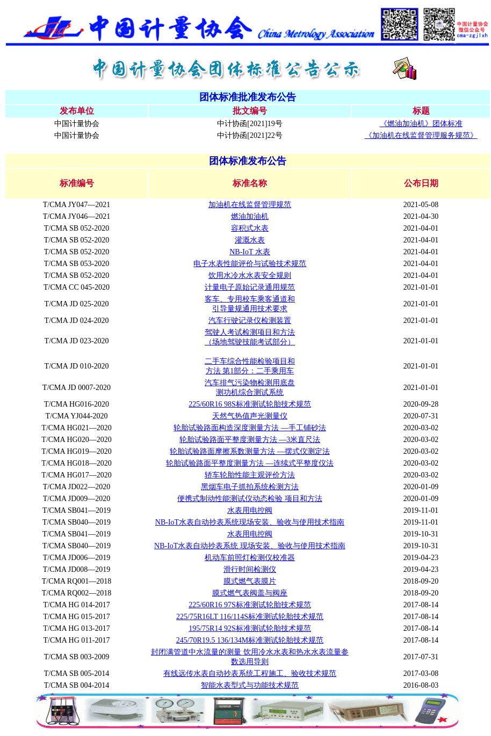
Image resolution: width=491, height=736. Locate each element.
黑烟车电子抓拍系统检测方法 (250, 487)
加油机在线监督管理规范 (249, 205)
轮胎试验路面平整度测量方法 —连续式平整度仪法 (250, 463)
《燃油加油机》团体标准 (421, 124)
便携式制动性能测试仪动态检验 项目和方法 (249, 499)
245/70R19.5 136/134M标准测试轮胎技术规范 (250, 640)
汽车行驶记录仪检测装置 (249, 321)
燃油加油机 (250, 216)
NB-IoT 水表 (249, 252)
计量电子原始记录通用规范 (250, 287)
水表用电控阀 (249, 510)
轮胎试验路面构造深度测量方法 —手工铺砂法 (250, 428)
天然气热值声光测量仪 (249, 416)
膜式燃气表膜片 (249, 581)
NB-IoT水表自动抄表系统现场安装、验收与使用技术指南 (249, 522)
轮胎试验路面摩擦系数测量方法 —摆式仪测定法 (250, 451)
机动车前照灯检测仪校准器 (250, 558)
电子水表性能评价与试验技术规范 (249, 264)
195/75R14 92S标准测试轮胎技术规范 (250, 628)
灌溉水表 (250, 240)
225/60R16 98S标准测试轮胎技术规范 (250, 404)
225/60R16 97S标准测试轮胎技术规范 (250, 605)
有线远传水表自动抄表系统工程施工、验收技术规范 (249, 673)
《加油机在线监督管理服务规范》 (421, 135)
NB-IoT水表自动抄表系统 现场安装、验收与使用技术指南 (249, 546)
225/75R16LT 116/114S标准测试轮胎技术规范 (249, 617)
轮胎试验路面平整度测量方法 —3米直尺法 (250, 440)
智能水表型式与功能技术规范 (250, 685)
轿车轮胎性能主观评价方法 (250, 475)
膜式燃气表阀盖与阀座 (249, 593)
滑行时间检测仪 (249, 569)
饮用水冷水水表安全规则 (249, 275)
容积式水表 (250, 228)
